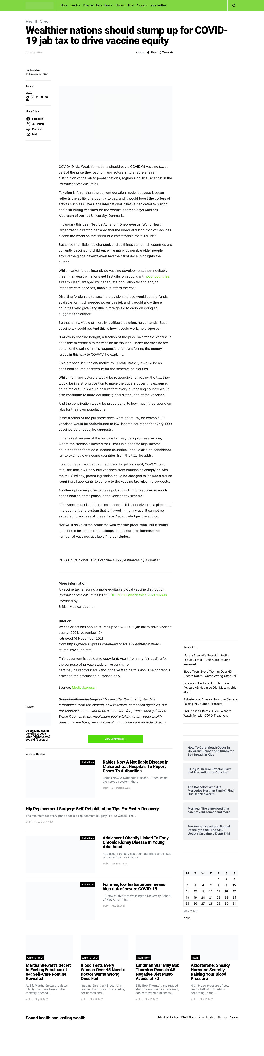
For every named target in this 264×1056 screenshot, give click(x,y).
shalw (29, 93)
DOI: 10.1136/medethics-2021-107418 (139, 595)
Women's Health (35, 958)
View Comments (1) (115, 738)
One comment (35, 52)
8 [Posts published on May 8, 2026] (218, 885)
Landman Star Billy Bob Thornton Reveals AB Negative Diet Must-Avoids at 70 (209, 687)
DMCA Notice (189, 1017)
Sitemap (222, 1017)
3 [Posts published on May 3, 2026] (234, 879)
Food (131, 5)
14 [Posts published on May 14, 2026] (210, 891)
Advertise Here (158, 5)
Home (64, 5)
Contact (234, 1017)
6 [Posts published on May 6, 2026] (203, 885)
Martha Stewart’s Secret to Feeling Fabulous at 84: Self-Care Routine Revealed (206, 660)
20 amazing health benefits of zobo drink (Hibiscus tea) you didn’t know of (38, 735)
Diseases (88, 5)
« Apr (187, 917)
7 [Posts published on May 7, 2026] (211, 885)
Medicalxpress (83, 687)
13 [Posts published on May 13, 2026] (203, 891)
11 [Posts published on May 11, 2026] (187, 891)
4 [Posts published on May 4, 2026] (187, 885)
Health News (103, 5)
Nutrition (120, 5)
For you (141, 5)
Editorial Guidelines (168, 1017)
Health (74, 5)
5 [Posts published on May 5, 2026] (195, 885)
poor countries (157, 276)
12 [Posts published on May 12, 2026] (195, 891)
